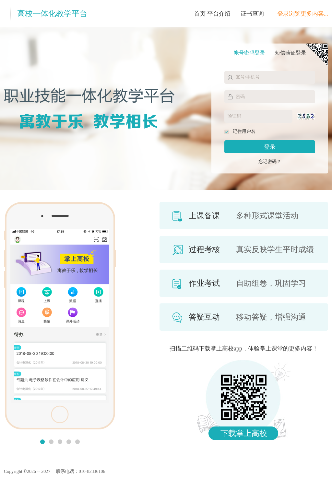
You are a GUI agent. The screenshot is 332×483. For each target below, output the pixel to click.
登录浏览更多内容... (302, 13)
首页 (200, 13)
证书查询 (252, 13)
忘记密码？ (269, 161)
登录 (270, 147)
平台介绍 (219, 13)
